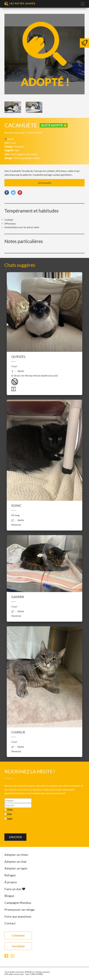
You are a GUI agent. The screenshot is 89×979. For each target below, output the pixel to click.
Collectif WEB (36, 974)
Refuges (10, 875)
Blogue (9, 896)
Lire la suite (44, 182)
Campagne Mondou (17, 902)
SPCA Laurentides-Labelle (26, 158)
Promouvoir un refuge (19, 909)
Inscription (18, 946)
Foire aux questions (17, 916)
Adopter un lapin (15, 868)
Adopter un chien (16, 854)
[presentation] (27, 827)
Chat (9, 814)
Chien (10, 809)
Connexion (18, 935)
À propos (10, 882)
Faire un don (14, 889)
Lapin (9, 818)
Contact (10, 923)
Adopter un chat (15, 861)
